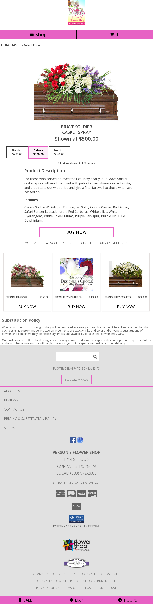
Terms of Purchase (78, 588)
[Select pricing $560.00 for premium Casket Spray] (59, 152)
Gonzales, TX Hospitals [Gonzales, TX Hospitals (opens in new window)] (101, 574)
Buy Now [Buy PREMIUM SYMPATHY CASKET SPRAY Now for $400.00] (76, 306)
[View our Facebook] (73, 442)
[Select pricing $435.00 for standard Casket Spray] (17, 152)
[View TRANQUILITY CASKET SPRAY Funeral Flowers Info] (126, 274)
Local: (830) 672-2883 (76, 473)
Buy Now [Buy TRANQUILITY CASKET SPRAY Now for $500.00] (126, 306)
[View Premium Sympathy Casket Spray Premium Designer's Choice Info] (76, 274)
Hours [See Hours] (127, 600)
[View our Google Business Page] (80, 442)
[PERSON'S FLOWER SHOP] (76, 24)
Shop (38, 34)
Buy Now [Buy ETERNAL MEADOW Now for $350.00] (27, 306)
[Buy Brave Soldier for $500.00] (76, 232)
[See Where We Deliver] (76, 379)
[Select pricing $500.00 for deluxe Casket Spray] (38, 152)
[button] (76, 519)
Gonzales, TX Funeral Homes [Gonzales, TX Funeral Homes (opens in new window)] (56, 574)
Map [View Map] (76, 600)
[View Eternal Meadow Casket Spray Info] (27, 274)
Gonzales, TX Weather (54, 581)
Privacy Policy (47, 588)
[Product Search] (77, 356)
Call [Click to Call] (25, 600)
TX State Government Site (95, 581)
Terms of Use (106, 588)
